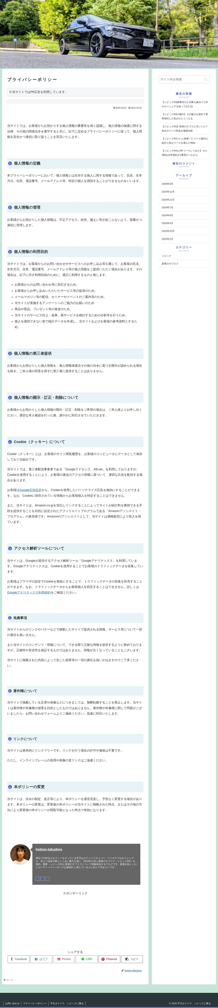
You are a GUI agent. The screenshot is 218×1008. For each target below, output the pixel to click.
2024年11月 (168, 199)
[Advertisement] (75, 920)
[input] (183, 79)
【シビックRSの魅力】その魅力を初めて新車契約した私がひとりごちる (185, 116)
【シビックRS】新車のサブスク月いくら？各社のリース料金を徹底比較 (185, 128)
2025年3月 (167, 183)
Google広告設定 (30, 490)
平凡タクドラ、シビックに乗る (67, 1003)
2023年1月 (167, 239)
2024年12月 (168, 191)
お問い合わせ (12, 1003)
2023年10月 (168, 231)
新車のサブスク (170, 263)
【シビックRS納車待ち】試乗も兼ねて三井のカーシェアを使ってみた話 (185, 104)
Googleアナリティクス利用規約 (29, 592)
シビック (166, 255)
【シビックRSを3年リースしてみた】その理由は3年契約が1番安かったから (184, 152)
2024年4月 (167, 223)
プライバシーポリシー (35, 1003)
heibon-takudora (49, 849)
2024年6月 (167, 215)
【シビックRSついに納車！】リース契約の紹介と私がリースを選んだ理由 (185, 140)
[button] (206, 79)
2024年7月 (167, 207)
